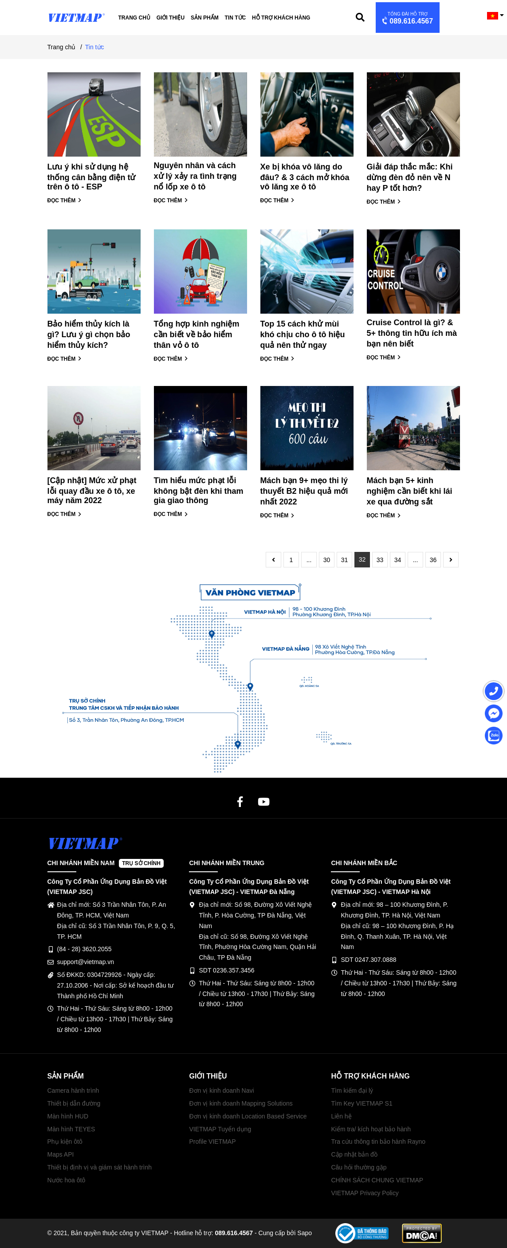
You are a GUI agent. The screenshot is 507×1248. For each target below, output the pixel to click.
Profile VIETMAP (212, 1141)
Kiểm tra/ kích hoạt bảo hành (371, 1129)
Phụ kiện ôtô (65, 1141)
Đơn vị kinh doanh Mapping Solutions (240, 1103)
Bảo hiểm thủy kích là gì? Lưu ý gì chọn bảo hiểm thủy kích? (88, 334)
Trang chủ (134, 18)
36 (433, 559)
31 (344, 559)
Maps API (60, 1154)
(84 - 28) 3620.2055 (84, 949)
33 (380, 559)
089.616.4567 (407, 18)
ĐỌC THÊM (64, 200)
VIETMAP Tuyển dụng (220, 1129)
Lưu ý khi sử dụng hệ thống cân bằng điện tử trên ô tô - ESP (91, 176)
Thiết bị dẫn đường (74, 1103)
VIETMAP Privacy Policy (364, 1193)
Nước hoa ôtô (66, 1180)
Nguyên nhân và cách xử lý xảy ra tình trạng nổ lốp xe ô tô (195, 176)
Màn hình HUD (68, 1116)
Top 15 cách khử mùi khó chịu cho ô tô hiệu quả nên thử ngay (302, 334)
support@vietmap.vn (85, 961)
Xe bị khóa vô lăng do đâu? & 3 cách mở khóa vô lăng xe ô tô (305, 176)
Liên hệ (341, 1116)
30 (326, 559)
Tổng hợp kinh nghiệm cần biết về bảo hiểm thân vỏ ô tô (197, 334)
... (309, 559)
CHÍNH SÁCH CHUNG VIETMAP (377, 1180)
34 (397, 559)
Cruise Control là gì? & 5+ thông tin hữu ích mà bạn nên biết (412, 333)
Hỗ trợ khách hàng (281, 18)
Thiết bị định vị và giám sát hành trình (99, 1167)
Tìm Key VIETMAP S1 (361, 1103)
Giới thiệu (171, 18)
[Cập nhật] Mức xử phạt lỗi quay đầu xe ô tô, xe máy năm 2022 (92, 490)
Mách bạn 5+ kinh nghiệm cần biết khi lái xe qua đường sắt (409, 491)
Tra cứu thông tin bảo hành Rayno (378, 1141)
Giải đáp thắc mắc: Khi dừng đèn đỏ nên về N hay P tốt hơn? (410, 177)
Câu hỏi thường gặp (358, 1167)
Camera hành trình (73, 1090)
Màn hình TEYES (71, 1129)
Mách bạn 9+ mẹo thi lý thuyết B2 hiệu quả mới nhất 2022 (304, 491)
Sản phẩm (205, 18)
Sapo (304, 1232)
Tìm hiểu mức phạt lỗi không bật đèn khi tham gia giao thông (199, 490)
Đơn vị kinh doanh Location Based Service (248, 1116)
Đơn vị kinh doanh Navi (221, 1090)
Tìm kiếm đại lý (352, 1090)
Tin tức (235, 18)
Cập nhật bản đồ (354, 1154)
